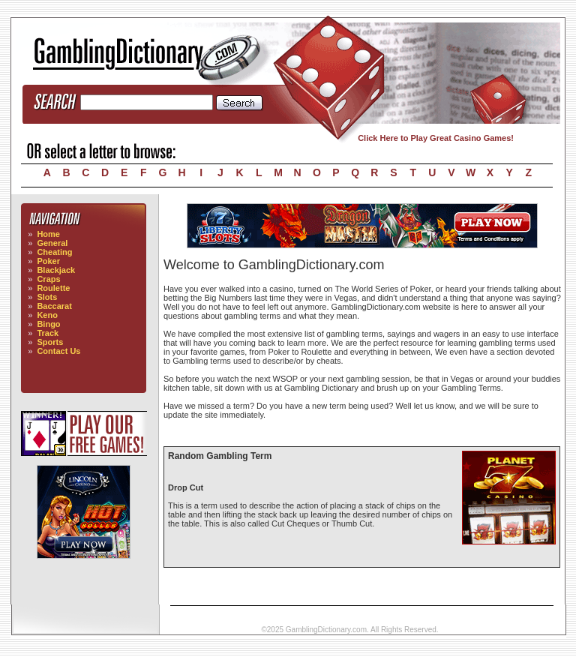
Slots (47, 297)
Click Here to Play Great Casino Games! (436, 138)
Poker (48, 261)
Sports (50, 342)
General (52, 243)
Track (47, 333)
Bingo (48, 324)
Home (48, 234)
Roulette (53, 288)
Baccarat (54, 306)
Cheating (54, 252)
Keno (47, 315)
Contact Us (58, 351)
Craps (48, 279)
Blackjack (56, 270)
